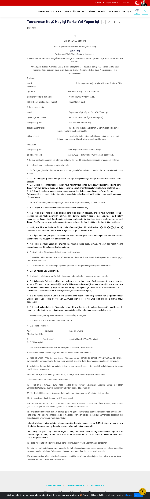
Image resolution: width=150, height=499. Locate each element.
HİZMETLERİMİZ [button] (97, 11)
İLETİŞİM (126, 11)
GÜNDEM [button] (113, 11)
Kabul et (138, 495)
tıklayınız (128, 495)
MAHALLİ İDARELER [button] (74, 11)
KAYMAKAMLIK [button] (45, 11)
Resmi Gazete (97, 485)
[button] (114, 22)
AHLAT (59, 11)
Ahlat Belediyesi (53, 485)
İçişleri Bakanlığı (112, 3)
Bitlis (124, 3)
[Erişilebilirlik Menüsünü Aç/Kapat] (142, 491)
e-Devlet (98, 3)
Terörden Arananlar (76, 485)
